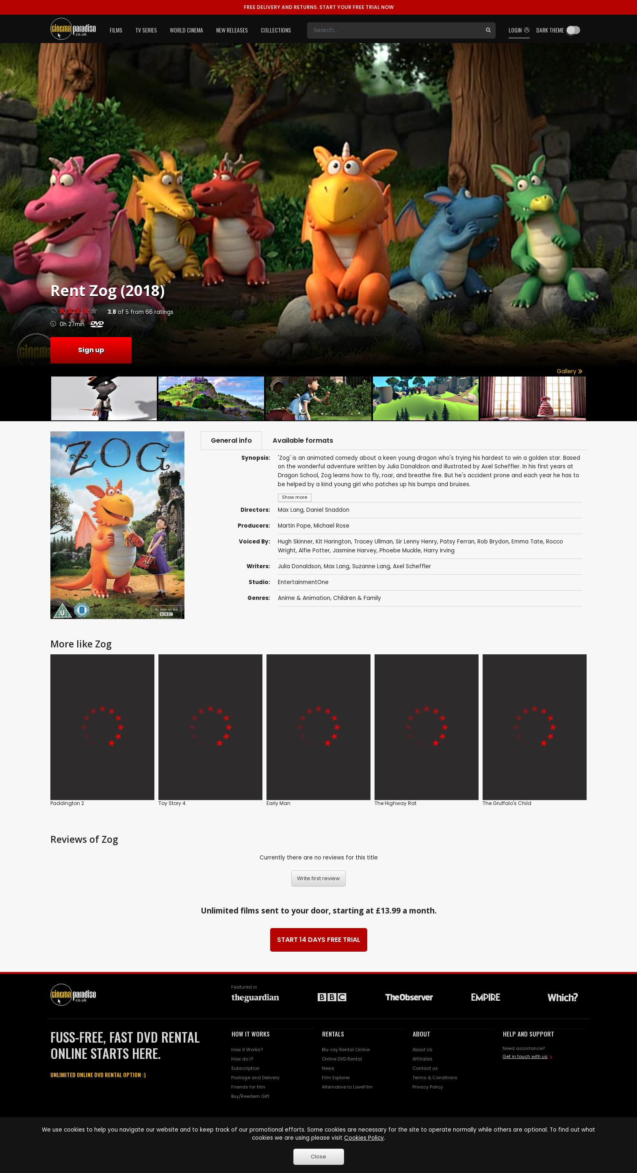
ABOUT (421, 1033)
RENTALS (333, 1033)
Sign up (91, 350)
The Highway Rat (395, 803)
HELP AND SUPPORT (528, 1033)
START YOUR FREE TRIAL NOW (319, 7)
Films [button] (116, 30)
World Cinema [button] (186, 30)
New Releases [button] (232, 30)
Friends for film (248, 1087)
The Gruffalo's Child (507, 803)
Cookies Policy (364, 1138)
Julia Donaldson (299, 566)
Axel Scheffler (412, 566)
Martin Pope (294, 526)
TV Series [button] (146, 30)
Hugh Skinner (295, 542)
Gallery (570, 371)
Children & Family (357, 598)
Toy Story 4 (172, 803)
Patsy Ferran (457, 542)
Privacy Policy (427, 1087)
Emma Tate (527, 542)
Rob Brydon (493, 542)
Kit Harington (333, 542)
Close (318, 1156)
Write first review (318, 878)
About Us (422, 1049)
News (328, 1068)
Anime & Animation (304, 598)
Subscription (245, 1068)
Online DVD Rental (342, 1059)
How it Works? (247, 1049)
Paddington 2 (67, 803)
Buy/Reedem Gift (250, 1096)
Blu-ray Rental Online (346, 1049)
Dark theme (550, 30)
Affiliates (422, 1059)
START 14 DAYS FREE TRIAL (318, 939)
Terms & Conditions (434, 1077)
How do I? (242, 1059)
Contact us (425, 1068)
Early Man (278, 803)
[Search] (394, 30)
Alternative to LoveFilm (347, 1087)
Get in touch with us (525, 1056)
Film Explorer (336, 1077)
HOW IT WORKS (251, 1033)
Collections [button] (276, 30)
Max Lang (336, 566)
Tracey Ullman (373, 542)
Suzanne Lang (371, 566)
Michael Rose (331, 526)
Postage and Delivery (255, 1077)
